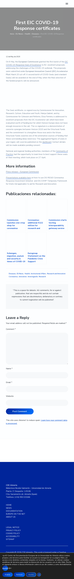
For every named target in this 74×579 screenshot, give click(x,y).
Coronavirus (13, 277)
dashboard (46, 142)
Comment (11, 329)
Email (9, 382)
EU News (19, 34)
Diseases (35, 34)
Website (10, 396)
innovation (23, 277)
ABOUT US (10, 517)
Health (27, 34)
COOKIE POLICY (13, 533)
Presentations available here (18, 177)
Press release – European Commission (22, 171)
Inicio (12, 34)
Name (9, 368)
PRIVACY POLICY (13, 530)
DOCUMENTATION (14, 511)
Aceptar (7, 575)
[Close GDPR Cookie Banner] (39, 574)
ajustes (5, 568)
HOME (8, 505)
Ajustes (31, 575)
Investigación (33, 277)
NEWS (9, 508)
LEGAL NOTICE (12, 527)
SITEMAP (10, 539)
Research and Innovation (56, 274)
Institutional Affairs (38, 274)
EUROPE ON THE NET (15, 514)
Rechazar (19, 575)
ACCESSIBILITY (13, 536)
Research (42, 277)
